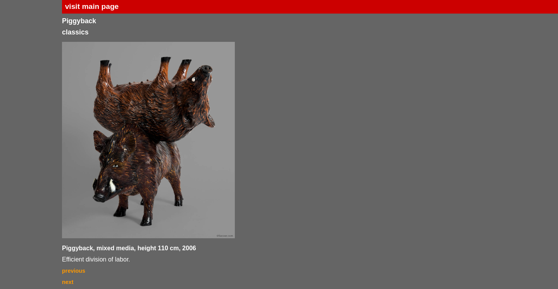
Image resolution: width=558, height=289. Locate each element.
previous (73, 271)
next (68, 282)
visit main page (92, 6)
